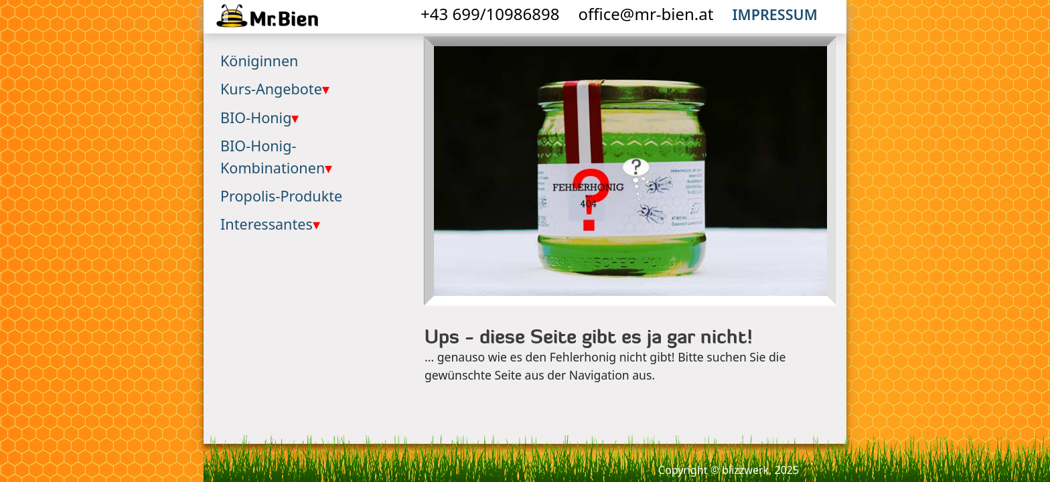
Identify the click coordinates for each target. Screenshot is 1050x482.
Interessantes (270, 224)
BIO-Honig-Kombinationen (276, 156)
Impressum (775, 14)
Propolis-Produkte (281, 196)
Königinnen (259, 60)
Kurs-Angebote (274, 88)
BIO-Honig (259, 117)
